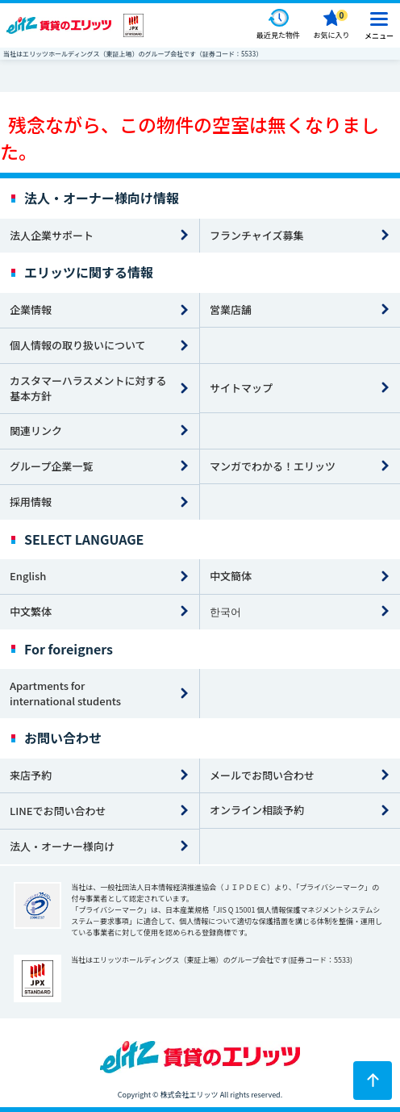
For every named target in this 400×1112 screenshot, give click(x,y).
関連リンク (36, 430)
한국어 (225, 611)
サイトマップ (241, 387)
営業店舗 (231, 309)
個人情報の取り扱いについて (78, 345)
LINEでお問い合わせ (58, 810)
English (28, 575)
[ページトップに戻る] (372, 1080)
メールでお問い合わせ (262, 775)
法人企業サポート (52, 235)
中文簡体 (231, 575)
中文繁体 (31, 611)
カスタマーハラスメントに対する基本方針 (88, 388)
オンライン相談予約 (257, 809)
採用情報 (31, 501)
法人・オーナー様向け (62, 846)
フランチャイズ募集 (256, 235)
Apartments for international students (65, 693)
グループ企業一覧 (51, 466)
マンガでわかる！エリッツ (272, 466)
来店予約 (31, 775)
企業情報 (31, 309)
